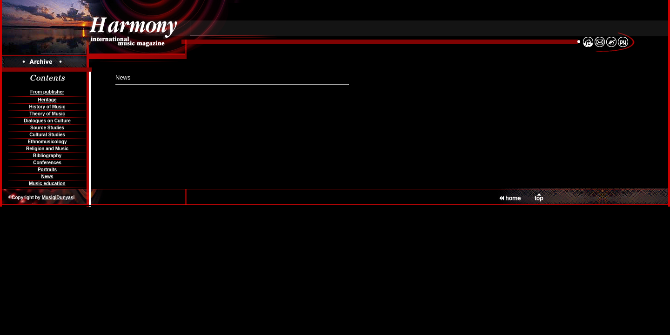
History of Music (47, 106)
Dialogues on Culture (47, 120)
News (47, 176)
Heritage (47, 99)
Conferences (47, 162)
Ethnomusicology (47, 141)
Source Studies (47, 127)
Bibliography (47, 155)
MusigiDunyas (58, 197)
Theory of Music (47, 113)
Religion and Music (47, 148)
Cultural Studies (47, 134)
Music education (47, 183)
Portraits (47, 169)
